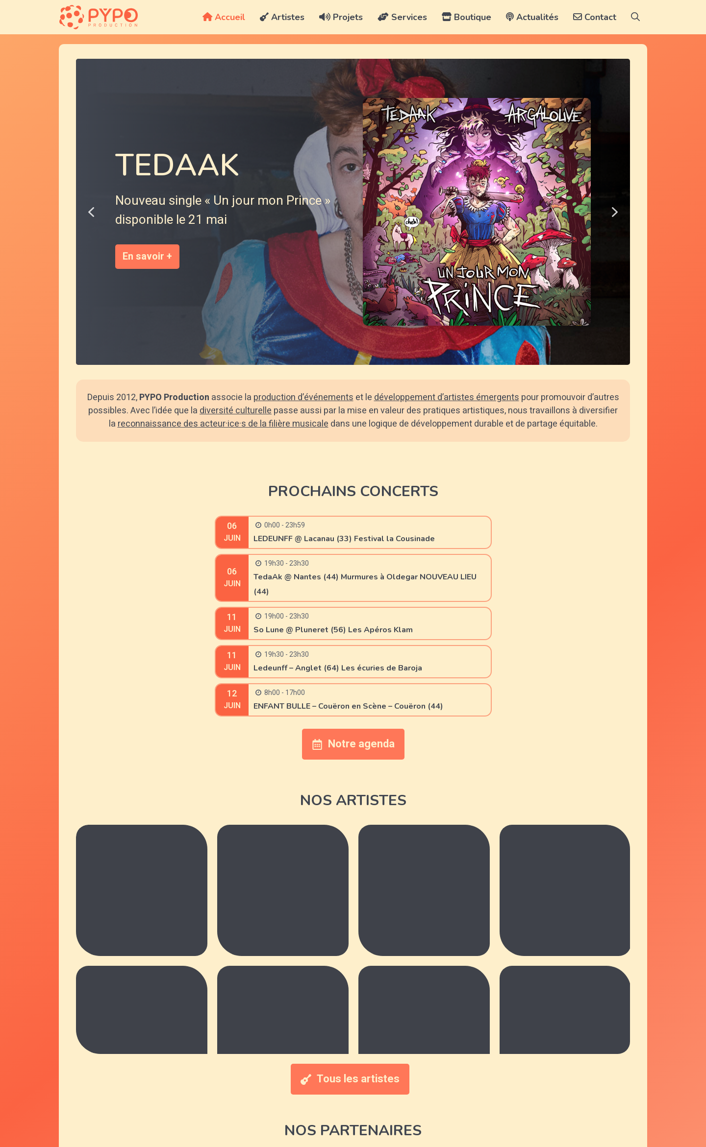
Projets (341, 17)
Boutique (466, 17)
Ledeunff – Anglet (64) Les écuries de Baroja (337, 668)
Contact (594, 17)
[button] (635, 17)
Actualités (532, 17)
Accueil (223, 17)
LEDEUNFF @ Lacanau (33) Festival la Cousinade (344, 538)
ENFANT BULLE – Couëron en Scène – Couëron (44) (348, 706)
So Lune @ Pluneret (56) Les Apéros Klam (333, 629)
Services (402, 17)
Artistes (282, 17)
